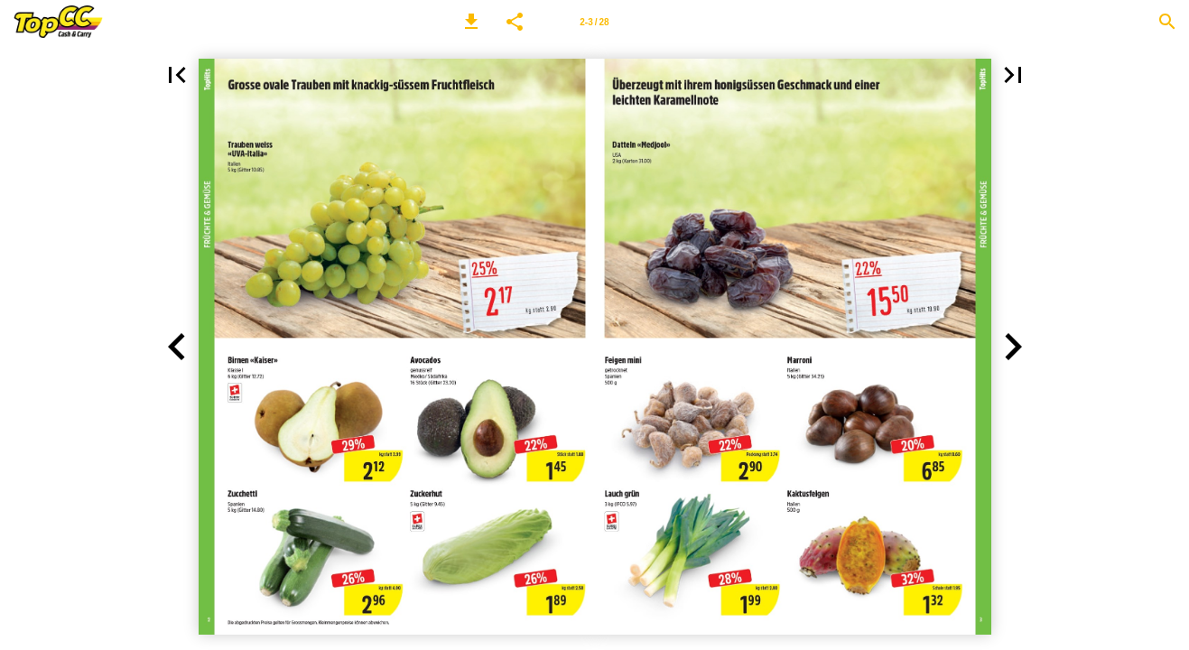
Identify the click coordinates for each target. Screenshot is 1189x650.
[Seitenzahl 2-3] (595, 21)
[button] (471, 21)
